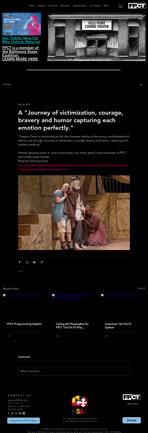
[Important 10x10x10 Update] (123, 306)
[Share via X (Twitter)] (27, 262)
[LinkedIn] (23, 413)
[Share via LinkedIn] (34, 262)
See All (141, 288)
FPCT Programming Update (24, 324)
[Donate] (132, 420)
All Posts (7, 84)
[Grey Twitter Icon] (12, 413)
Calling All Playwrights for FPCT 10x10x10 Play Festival (72, 325)
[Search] (145, 29)
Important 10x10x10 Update (118, 325)
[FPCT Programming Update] (25, 306)
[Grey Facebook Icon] (8, 413)
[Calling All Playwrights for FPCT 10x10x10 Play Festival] (74, 306)
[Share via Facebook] (19, 262)
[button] (120, 5)
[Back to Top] (134, 404)
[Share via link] (41, 262)
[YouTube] (20, 413)
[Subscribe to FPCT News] (23, 421)
